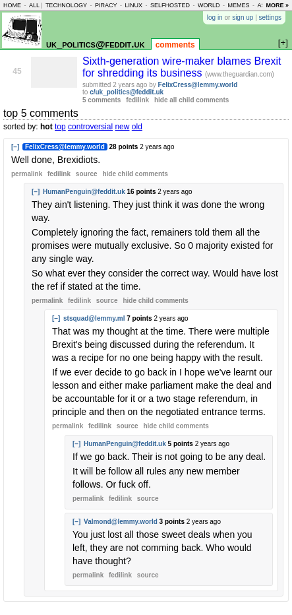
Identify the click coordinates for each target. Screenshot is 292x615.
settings (270, 17)
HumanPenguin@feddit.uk (84, 191)
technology (66, 5)
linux (133, 5)
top (60, 126)
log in (215, 17)
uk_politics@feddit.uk (95, 43)
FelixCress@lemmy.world (198, 84)
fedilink (137, 100)
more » (277, 5)
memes (238, 5)
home (12, 5)
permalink (26, 174)
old (137, 126)
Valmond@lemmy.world (121, 521)
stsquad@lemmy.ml (94, 318)
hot (46, 126)
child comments (134, 174)
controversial (90, 126)
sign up (242, 17)
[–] (15, 146)
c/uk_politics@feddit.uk (126, 92)
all (34, 5)
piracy (106, 5)
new (122, 126)
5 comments (101, 100)
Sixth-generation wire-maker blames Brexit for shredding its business (181, 67)
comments (175, 44)
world (209, 5)
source (87, 174)
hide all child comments (191, 100)
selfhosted (170, 5)
